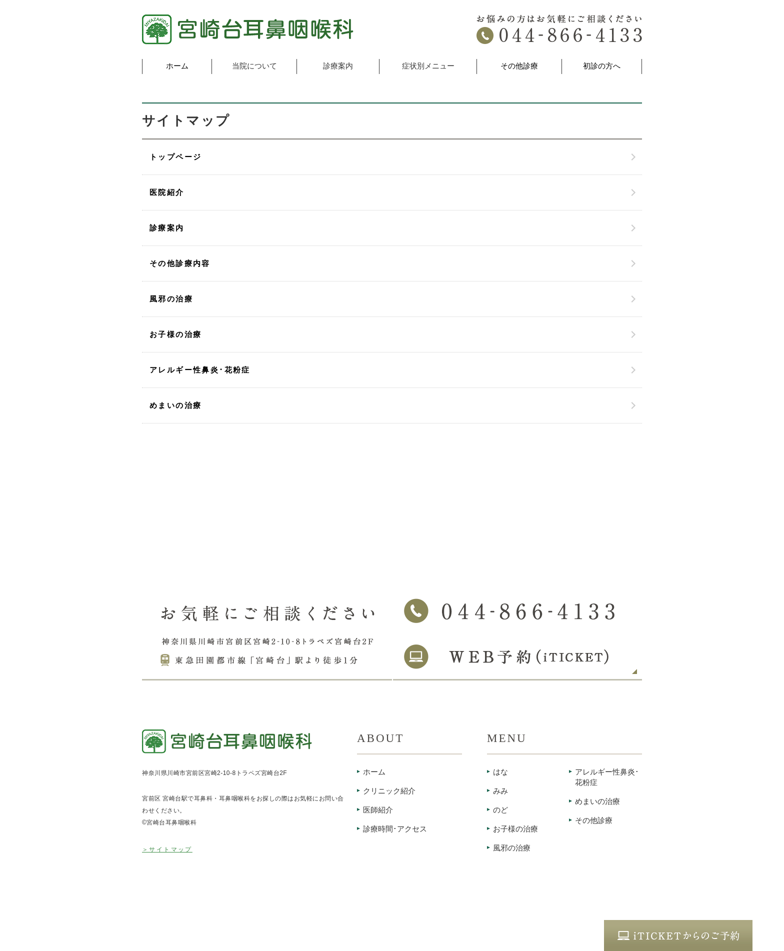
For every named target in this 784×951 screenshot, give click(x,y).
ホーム (177, 66)
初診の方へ (601, 66)
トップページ (176, 157)
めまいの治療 (176, 406)
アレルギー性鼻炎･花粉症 (200, 370)
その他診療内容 (180, 264)
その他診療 (519, 66)
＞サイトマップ (167, 849)
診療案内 (167, 228)
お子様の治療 (176, 334)
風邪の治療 (171, 299)
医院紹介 (167, 192)
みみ (500, 791)
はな (500, 772)
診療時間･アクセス (395, 829)
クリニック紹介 (389, 791)
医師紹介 (378, 810)
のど (500, 810)
